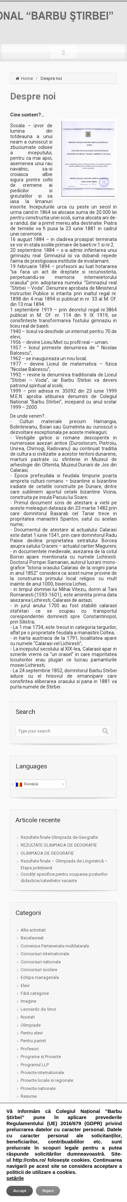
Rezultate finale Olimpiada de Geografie (59, 837)
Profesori (30, 1048)
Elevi (25, 985)
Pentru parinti (33, 1040)
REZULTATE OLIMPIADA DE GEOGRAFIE (59, 845)
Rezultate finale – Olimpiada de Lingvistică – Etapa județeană (64, 864)
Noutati (28, 1017)
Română (27, 784)
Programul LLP (35, 1064)
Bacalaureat (32, 937)
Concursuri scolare (39, 969)
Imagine (28, 1001)
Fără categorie (35, 993)
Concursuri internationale (45, 953)
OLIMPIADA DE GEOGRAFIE (47, 853)
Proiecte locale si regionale (47, 1080)
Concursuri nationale (41, 961)
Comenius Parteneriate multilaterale (55, 945)
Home (27, 78)
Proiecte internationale (42, 1072)
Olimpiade (31, 1025)
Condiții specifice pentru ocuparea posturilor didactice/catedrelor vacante (64, 877)
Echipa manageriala (40, 977)
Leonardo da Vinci (38, 1009)
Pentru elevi (32, 1032)
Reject (48, 1191)
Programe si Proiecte (41, 1056)
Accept (19, 1191)
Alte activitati (33, 930)
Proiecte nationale (38, 1088)
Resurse (29, 1096)
